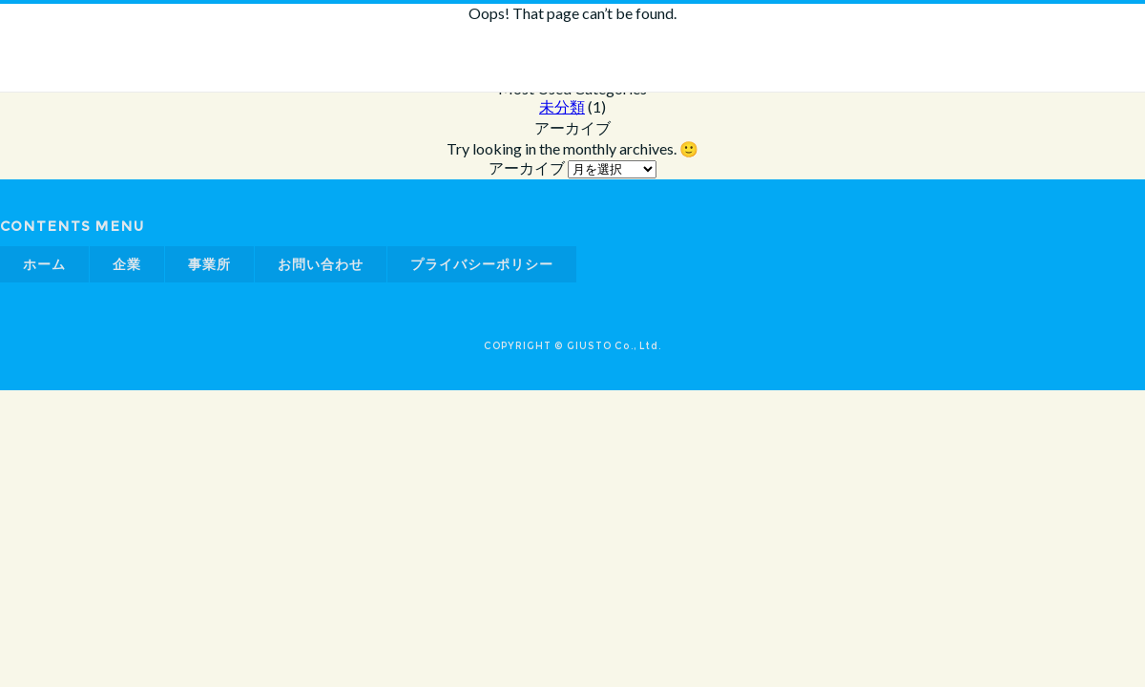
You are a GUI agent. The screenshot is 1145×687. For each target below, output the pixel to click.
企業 (127, 264)
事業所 (209, 264)
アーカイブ (527, 167)
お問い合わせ (321, 264)
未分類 (562, 106)
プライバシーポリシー (481, 264)
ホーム (44, 264)
